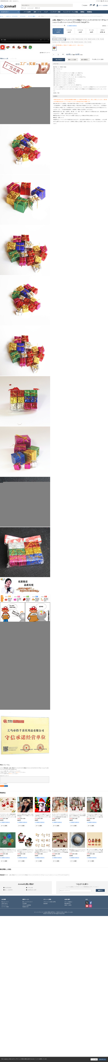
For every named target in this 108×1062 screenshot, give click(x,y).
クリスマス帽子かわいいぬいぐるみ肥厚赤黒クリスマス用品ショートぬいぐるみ (25, 816)
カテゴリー (5, 12)
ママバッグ (23, 7)
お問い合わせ (104, 1)
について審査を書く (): (24, 768)
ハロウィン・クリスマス (12, 16)
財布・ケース (37, 12)
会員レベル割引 (68, 905)
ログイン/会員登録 (103, 5)
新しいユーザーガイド (28, 901)
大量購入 (84, 60)
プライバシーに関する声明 (50, 901)
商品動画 (84, 5)
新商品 (82, 12)
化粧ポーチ (37, 7)
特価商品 (89, 12)
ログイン (18, 772)
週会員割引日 (67, 903)
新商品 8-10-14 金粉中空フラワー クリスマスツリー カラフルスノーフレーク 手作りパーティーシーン (8, 851)
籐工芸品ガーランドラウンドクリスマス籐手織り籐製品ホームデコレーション (77, 851)
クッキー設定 (94, 1059)
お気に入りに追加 (97, 59)
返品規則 (46, 903)
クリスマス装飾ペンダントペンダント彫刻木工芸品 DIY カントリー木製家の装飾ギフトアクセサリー (43, 851)
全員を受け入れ (102, 1059)
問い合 (102, 32)
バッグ (46, 12)
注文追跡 (25, 903)
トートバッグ (30, 7)
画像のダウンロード (45, 52)
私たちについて (5, 901)
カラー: (68, 45)
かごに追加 (72, 60)
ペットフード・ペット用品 (70, 12)
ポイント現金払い (68, 901)
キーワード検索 (5, 906)
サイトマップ (5, 905)
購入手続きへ (59, 59)
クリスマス (22, 16)
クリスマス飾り (31, 16)
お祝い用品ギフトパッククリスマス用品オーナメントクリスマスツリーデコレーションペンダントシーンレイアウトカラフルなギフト (39, 874)
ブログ (98, 1)
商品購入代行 (26, 906)
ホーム (1, 16)
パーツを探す (27, 12)
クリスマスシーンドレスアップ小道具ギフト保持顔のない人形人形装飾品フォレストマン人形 (77, 816)
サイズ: (54, 36)
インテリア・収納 (55, 12)
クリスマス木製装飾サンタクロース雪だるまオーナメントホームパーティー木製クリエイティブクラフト (25, 851)
